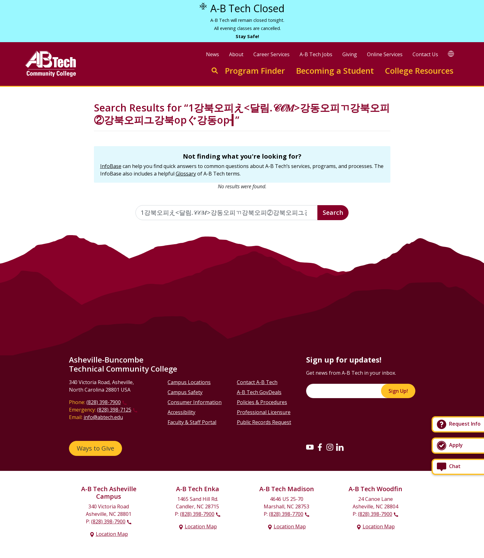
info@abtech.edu (103, 417)
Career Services (271, 54)
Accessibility (181, 412)
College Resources (419, 70)
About (236, 54)
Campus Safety (185, 392)
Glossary (186, 173)
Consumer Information (195, 402)
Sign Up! (398, 391)
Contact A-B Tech (257, 382)
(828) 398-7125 (114, 409)
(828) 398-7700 (286, 514)
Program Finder (255, 70)
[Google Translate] (451, 53)
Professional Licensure (264, 412)
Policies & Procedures (262, 402)
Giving (349, 54)
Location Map (112, 534)
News (212, 54)
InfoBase (110, 166)
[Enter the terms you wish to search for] (226, 212)
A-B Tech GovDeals (259, 392)
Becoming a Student (335, 70)
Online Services (385, 54)
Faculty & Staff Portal (192, 422)
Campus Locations (189, 382)
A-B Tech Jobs (316, 54)
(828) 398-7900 (103, 402)
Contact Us (425, 54)
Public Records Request (264, 422)
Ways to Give (95, 448)
